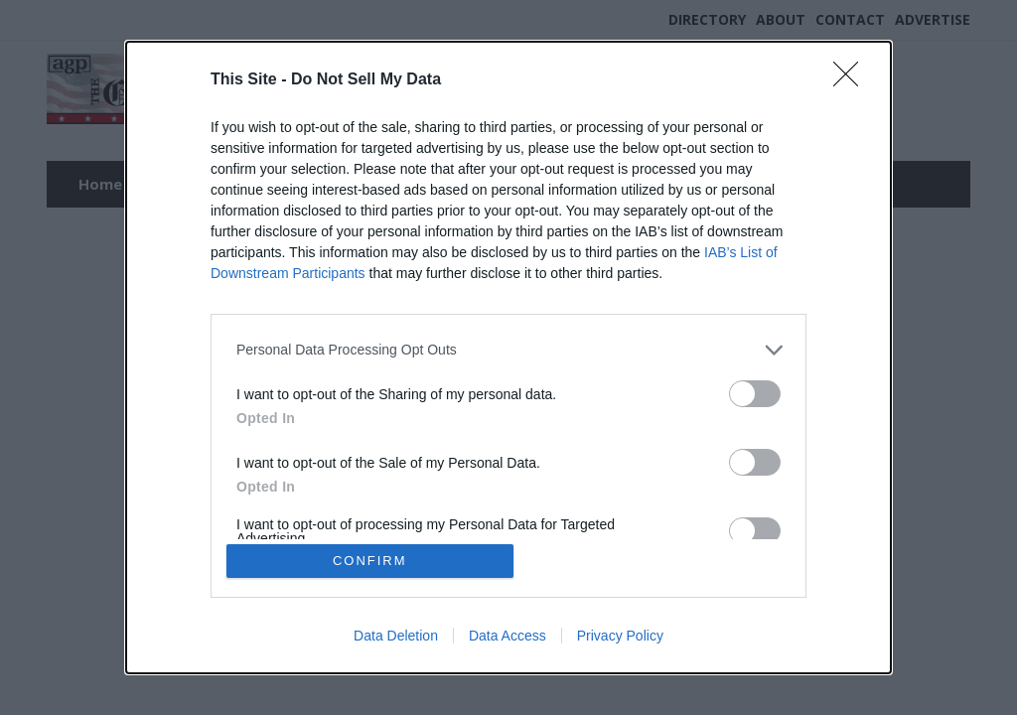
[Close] (852, 78)
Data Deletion (396, 637)
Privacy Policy (620, 637)
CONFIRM (372, 560)
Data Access (507, 637)
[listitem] (508, 348)
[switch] (755, 391)
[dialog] (508, 357)
